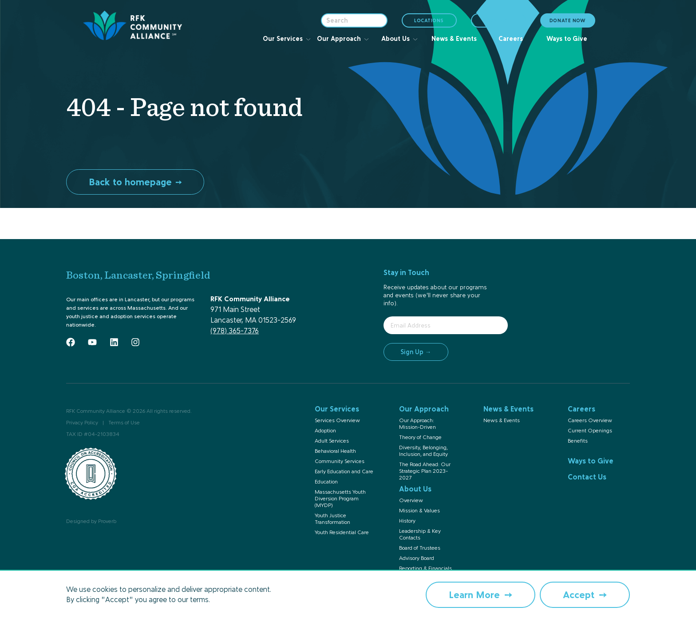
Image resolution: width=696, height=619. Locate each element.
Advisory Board (416, 558)
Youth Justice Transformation (332, 518)
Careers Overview (590, 420)
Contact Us (587, 476)
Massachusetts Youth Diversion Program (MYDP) (340, 498)
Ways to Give (590, 460)
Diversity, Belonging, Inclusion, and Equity (423, 450)
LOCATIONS (430, 22)
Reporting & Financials (425, 568)
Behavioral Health (335, 451)
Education (326, 482)
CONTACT (498, 20)
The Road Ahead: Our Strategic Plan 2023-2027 (425, 471)
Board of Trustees (419, 548)
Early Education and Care (344, 471)
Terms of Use (124, 422)
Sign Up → (416, 351)
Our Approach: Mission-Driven (417, 423)
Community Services (339, 461)
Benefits (578, 441)
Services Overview (337, 420)
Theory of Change (420, 437)
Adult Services (332, 441)
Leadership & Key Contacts (420, 534)
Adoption (325, 430)
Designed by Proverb (91, 521)
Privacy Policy (82, 422)
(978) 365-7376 (234, 331)
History (407, 521)
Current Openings (590, 430)
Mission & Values (419, 510)
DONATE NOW (567, 20)
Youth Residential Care (342, 532)
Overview (411, 500)
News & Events (501, 420)
